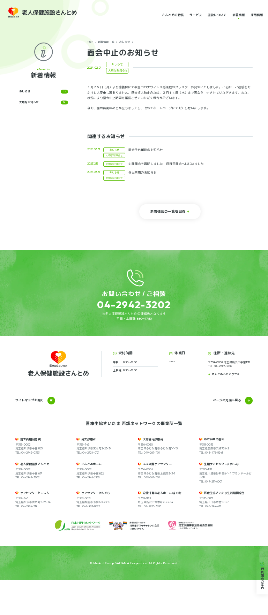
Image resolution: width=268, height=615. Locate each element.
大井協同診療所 (153, 474)
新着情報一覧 (106, 42)
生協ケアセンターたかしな (221, 499)
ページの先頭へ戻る (227, 435)
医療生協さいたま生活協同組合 (224, 528)
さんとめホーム (91, 499)
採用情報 (257, 14)
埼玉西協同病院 (30, 474)
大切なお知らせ (43, 102)
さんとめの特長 (173, 14)
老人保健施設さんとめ (34, 499)
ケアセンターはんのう (95, 528)
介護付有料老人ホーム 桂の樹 (162, 528)
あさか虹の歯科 (214, 474)
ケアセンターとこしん (34, 528)
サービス (195, 14)
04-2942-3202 (134, 304)
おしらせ (124, 42)
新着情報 (238, 14)
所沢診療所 (88, 474)
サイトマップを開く (35, 436)
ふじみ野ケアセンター (157, 499)
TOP (90, 42)
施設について (217, 14)
